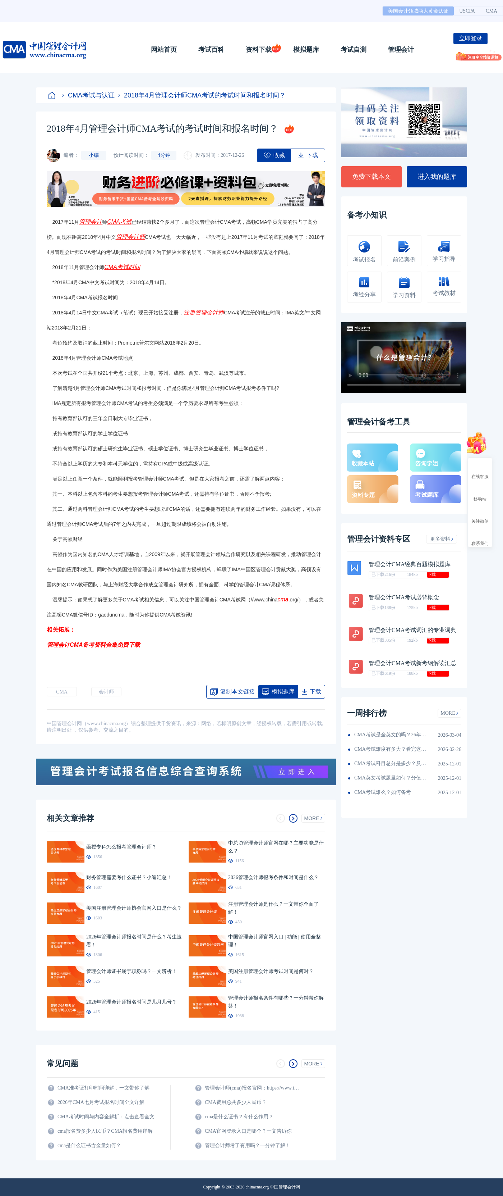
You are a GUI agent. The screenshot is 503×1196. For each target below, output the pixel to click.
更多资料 (441, 539)
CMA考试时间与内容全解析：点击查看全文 (105, 1116)
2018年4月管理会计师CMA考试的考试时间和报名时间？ (202, 95)
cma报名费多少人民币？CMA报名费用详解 (105, 1131)
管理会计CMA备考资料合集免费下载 (93, 645)
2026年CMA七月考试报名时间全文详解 (100, 1102)
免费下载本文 (371, 176)
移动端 (480, 492)
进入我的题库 (436, 176)
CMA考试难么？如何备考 (382, 792)
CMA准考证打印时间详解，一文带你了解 (103, 1088)
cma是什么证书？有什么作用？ (239, 1116)
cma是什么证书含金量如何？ (89, 1145)
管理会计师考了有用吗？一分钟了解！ (247, 1145)
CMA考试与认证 (88, 95)
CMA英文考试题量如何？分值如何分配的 (390, 778)
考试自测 (353, 49)
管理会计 (401, 49)
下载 (431, 574)
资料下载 (259, 49)
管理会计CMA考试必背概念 (404, 597)
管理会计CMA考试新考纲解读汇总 (412, 663)
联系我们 (480, 537)
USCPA (467, 11)
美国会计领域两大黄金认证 (418, 11)
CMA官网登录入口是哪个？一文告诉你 (248, 1131)
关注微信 (480, 514)
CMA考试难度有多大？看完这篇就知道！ (390, 749)
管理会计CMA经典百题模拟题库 (410, 564)
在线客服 (480, 470)
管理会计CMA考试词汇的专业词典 (412, 630)
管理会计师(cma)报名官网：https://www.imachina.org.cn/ (253, 1088)
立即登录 (470, 38)
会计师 (106, 692)
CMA (491, 11)
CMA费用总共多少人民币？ (236, 1102)
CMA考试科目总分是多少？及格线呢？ (390, 763)
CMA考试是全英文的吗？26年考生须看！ (390, 734)
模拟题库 (306, 49)
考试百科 (211, 49)
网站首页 (164, 49)
